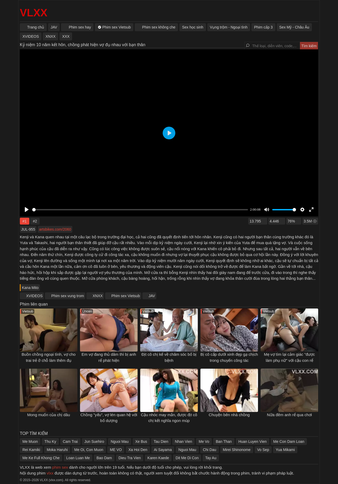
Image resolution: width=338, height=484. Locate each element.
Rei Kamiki (31, 450)
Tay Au (210, 458)
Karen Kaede (158, 458)
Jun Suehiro (94, 441)
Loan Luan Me (78, 458)
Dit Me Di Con (187, 458)
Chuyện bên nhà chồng (229, 414)
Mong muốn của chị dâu (48, 414)
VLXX (33, 12)
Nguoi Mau (120, 441)
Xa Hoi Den (137, 450)
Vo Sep (263, 450)
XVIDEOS (34, 296)
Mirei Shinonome (237, 450)
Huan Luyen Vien (252, 441)
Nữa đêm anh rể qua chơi (289, 414)
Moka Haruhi (57, 450)
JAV (152, 296)
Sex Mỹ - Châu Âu (294, 27)
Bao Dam (104, 458)
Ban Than (224, 441)
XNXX (98, 296)
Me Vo (204, 441)
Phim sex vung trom (67, 296)
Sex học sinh (192, 27)
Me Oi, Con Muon (88, 450)
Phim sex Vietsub (125, 296)
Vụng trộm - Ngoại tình (229, 27)
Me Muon (30, 441)
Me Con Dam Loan (288, 441)
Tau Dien (161, 441)
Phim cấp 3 (263, 27)
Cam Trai (70, 441)
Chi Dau (209, 450)
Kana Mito (30, 288)
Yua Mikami (285, 450)
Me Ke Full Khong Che (41, 458)
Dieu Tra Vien (130, 458)
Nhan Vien (183, 441)
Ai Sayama (163, 450)
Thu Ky (50, 441)
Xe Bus (141, 441)
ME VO (116, 450)
